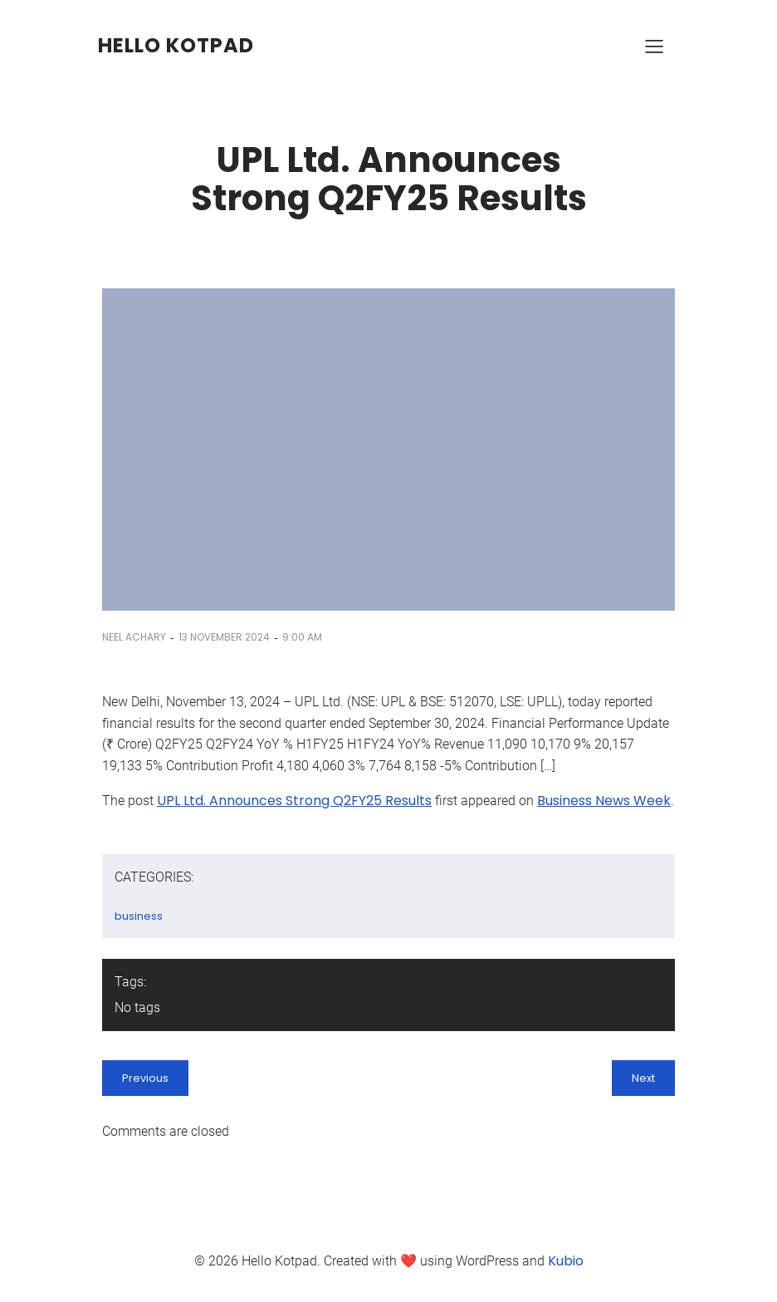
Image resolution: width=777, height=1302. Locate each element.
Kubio (566, 1260)
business (139, 916)
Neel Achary (134, 637)
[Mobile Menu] (654, 45)
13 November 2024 (224, 637)
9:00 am (302, 637)
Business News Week (604, 800)
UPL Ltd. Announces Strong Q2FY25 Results (294, 800)
